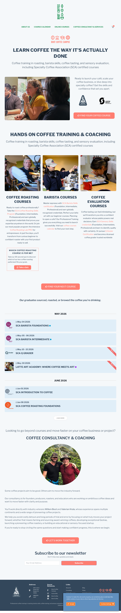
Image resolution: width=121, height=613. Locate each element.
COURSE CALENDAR (42, 27)
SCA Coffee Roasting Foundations (38, 407)
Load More (60, 420)
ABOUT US (25, 27)
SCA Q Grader (24, 354)
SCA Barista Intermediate (32, 340)
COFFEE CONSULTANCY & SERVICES (88, 27)
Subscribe (79, 565)
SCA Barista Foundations (32, 325)
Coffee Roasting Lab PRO (21, 230)
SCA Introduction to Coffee (34, 393)
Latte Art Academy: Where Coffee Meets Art (45, 368)
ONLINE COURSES (62, 27)
